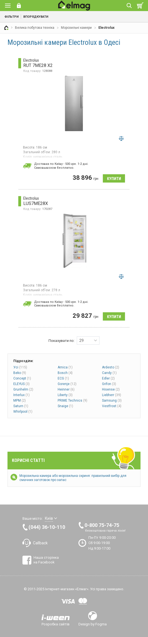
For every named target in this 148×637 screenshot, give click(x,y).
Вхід (19, 5)
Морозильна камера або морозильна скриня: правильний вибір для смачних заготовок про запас (72, 478)
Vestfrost (111, 406)
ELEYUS (21, 384)
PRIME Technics (72, 400)
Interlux (21, 395)
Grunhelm (23, 389)
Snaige (65, 406)
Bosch (65, 373)
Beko (19, 373)
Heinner (66, 389)
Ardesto (110, 367)
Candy (109, 373)
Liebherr (111, 395)
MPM (19, 400)
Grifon (109, 384)
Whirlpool (22, 412)
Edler (108, 378)
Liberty (65, 395)
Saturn (20, 406)
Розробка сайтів (56, 624)
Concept (22, 378)
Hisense (111, 389)
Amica (65, 367)
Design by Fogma (92, 624)
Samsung (112, 400)
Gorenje (67, 384)
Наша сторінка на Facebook (46, 559)
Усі (20, 367)
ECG (63, 378)
